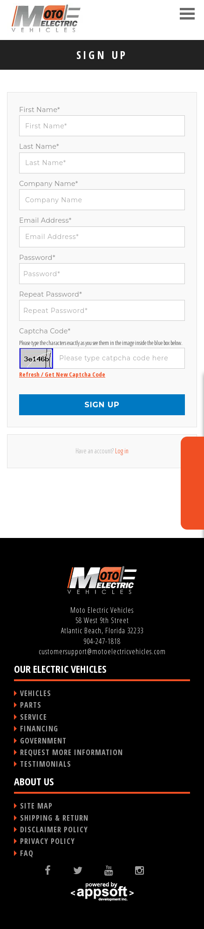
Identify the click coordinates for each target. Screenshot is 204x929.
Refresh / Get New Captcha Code (62, 374)
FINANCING (39, 728)
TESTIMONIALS (45, 764)
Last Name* (39, 146)
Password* (37, 257)
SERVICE (33, 717)
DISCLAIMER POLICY (54, 829)
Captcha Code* (44, 331)
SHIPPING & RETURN (54, 818)
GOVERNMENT (43, 741)
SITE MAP (36, 806)
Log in (122, 450)
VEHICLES (35, 693)
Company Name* (48, 183)
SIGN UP (101, 404)
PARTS (30, 705)
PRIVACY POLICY (47, 841)
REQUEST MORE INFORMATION (71, 752)
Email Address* (45, 220)
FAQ (27, 853)
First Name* (39, 109)
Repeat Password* (50, 294)
